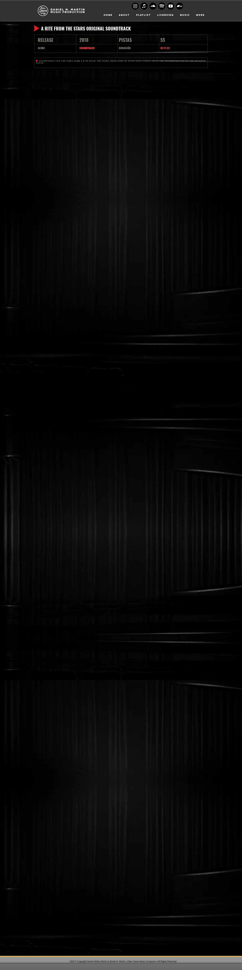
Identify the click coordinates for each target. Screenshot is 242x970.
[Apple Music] (144, 6)
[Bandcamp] (179, 6)
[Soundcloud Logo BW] (152, 6)
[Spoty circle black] (161, 6)
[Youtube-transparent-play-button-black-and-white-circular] (170, 6)
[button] (165, 15)
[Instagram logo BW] (135, 6)
